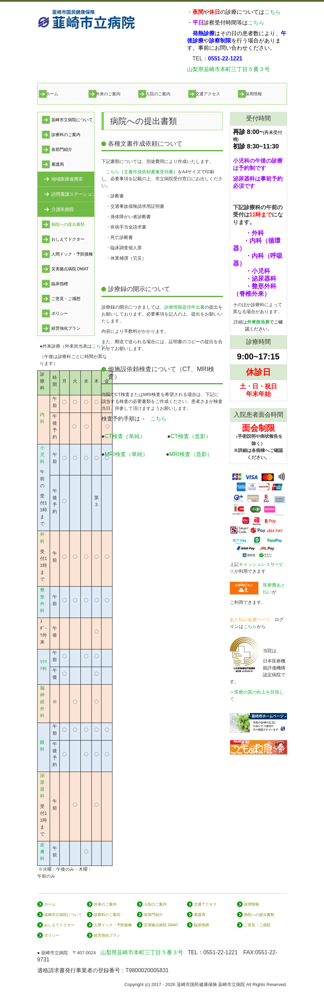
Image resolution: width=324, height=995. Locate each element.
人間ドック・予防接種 (72, 254)
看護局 (57, 164)
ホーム (52, 93)
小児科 (42, 454)
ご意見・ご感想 (65, 298)
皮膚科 (42, 851)
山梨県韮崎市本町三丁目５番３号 (228, 69)
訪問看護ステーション (72, 194)
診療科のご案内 (65, 134)
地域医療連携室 (67, 179)
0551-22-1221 (220, 952)
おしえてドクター (68, 239)
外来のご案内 (108, 93)
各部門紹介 (61, 149)
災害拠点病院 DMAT (70, 269)
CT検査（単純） (133, 436)
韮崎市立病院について (72, 119)
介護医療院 (62, 209)
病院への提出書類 (68, 224)
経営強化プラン (65, 328)
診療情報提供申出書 (184, 307)
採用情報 (253, 93)
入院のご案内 (158, 93)
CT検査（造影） (190, 436)
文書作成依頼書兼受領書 (148, 171)
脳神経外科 (42, 701)
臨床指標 (59, 283)
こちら (272, 12)
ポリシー (59, 313)
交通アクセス (207, 93)
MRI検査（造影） (191, 454)
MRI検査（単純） (126, 454)
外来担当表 (258, 322)
